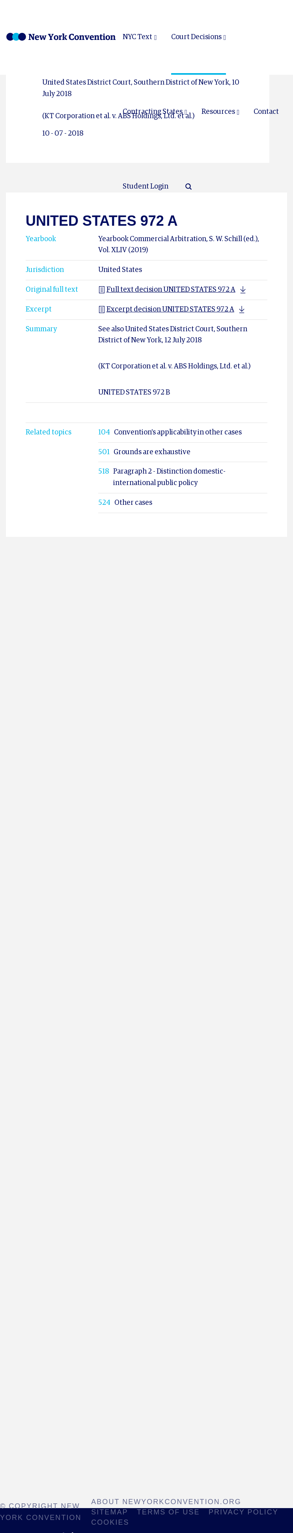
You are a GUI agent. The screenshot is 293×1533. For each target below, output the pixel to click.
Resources (218, 111)
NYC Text (137, 37)
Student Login (145, 186)
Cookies (110, 1522)
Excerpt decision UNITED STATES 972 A (166, 309)
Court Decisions (196, 37)
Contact (266, 111)
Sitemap (109, 1512)
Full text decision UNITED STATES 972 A (166, 289)
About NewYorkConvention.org (166, 1502)
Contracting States (153, 111)
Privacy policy (243, 1512)
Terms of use (168, 1512)
